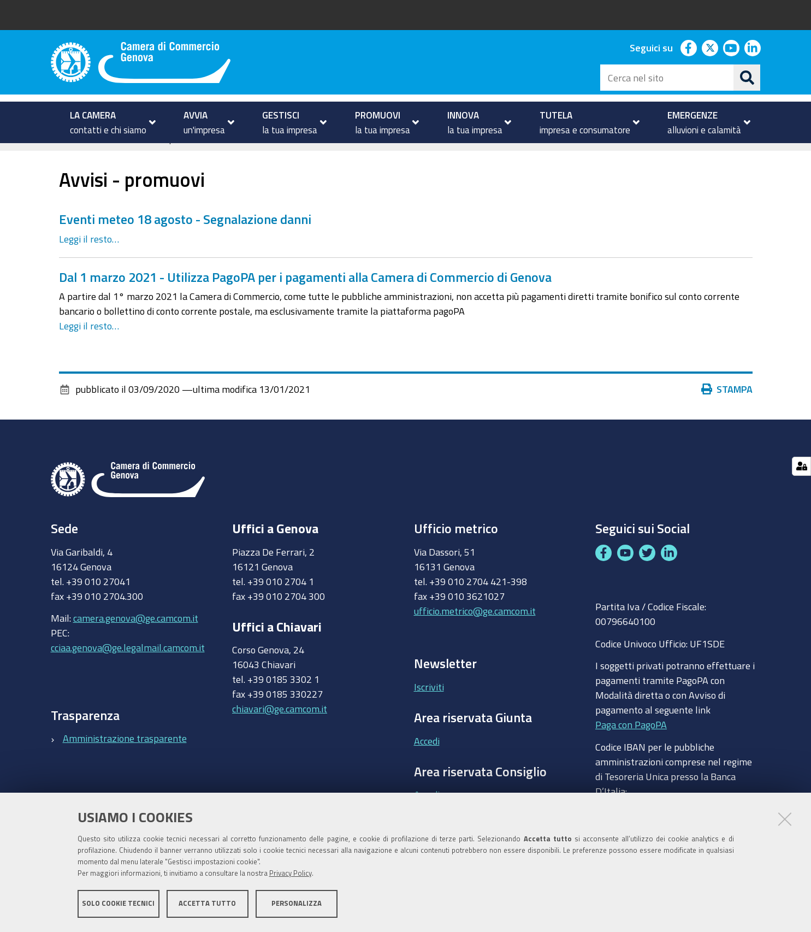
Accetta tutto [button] (207, 903)
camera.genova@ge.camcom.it (135, 635)
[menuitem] (108, 122)
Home (58, 155)
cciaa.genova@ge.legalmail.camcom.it (128, 664)
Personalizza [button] (296, 903)
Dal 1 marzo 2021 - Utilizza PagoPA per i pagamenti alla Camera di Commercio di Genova (305, 293)
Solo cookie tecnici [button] (118, 903)
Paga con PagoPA (631, 741)
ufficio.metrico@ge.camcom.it (475, 627)
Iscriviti (429, 703)
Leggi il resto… (89, 255)
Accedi (427, 757)
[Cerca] (747, 77)
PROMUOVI (97, 155)
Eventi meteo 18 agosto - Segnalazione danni (185, 236)
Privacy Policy (290, 873)
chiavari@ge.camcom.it (279, 725)
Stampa (727, 406)
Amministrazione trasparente (125, 755)
